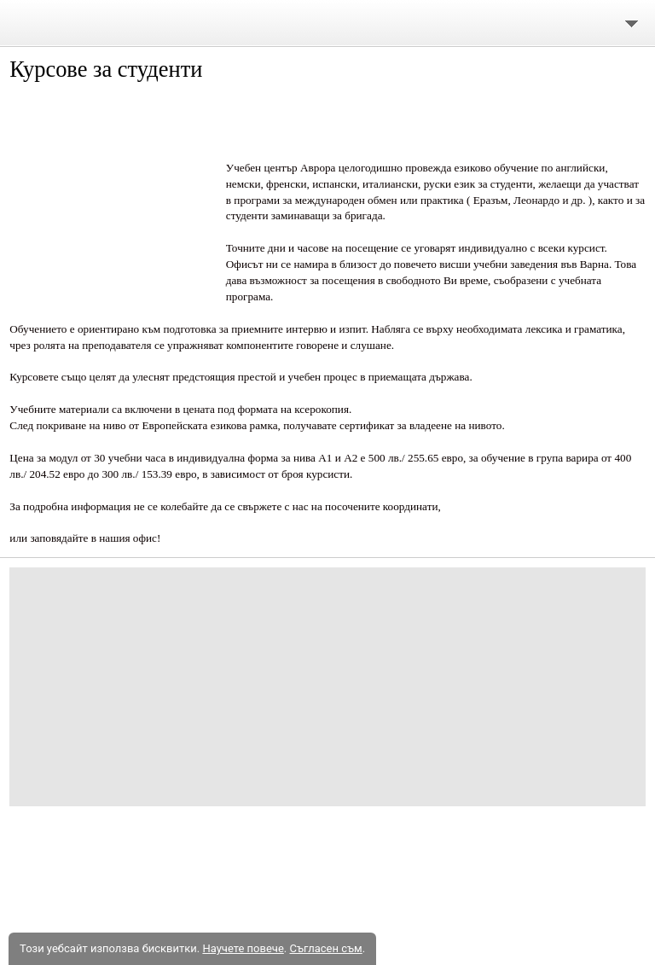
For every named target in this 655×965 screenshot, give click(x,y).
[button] (110, 197)
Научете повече (242, 948)
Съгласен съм (325, 948)
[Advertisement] (327, 686)
